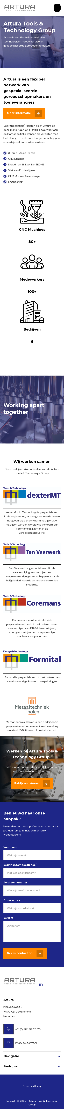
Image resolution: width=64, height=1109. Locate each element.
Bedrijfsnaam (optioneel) (20, 865)
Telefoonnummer (15, 882)
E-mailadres (11, 900)
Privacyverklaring (32, 1086)
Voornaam (10, 847)
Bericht (8, 918)
